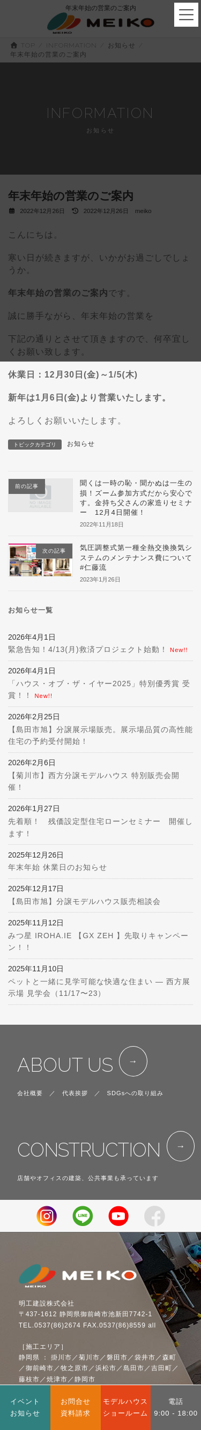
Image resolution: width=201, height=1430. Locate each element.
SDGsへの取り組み (135, 1093)
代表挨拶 (75, 1093)
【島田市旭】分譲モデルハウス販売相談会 (84, 901)
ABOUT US (65, 1065)
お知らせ (81, 443)
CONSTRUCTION (88, 1150)
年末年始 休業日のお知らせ (57, 867)
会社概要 (30, 1093)
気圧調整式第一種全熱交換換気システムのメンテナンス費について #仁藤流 (140, 557)
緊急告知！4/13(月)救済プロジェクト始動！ (88, 650)
